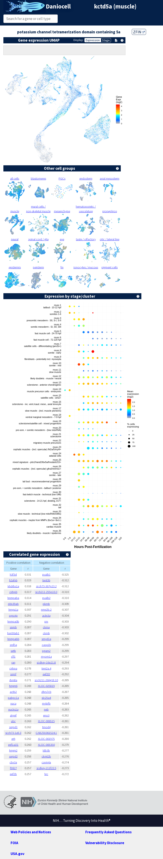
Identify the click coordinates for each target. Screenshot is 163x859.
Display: (78, 40)
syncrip (13, 615)
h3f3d (13, 574)
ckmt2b (46, 756)
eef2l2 (46, 674)
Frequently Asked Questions (108, 832)
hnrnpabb (13, 639)
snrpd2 (13, 756)
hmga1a (13, 609)
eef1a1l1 (13, 745)
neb (46, 709)
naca (13, 703)
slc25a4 (46, 698)
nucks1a (13, 709)
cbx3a (13, 762)
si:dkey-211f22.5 (46, 768)
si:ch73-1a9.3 (13, 733)
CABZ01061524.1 (46, 733)
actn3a (46, 615)
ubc (13, 721)
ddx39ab (13, 604)
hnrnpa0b (13, 621)
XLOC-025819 (46, 686)
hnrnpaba (13, 598)
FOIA (14, 843)
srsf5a (13, 645)
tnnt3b (46, 580)
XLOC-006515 (46, 721)
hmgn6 (13, 686)
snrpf (13, 674)
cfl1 (13, 656)
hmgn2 (13, 750)
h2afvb (13, 580)
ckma (46, 627)
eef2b (13, 774)
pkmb (46, 604)
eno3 (46, 715)
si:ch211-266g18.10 (46, 680)
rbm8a (13, 680)
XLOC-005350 (46, 745)
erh (13, 739)
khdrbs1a (13, 586)
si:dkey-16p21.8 (46, 662)
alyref (13, 715)
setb (13, 651)
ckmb (46, 633)
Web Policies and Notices (31, 832)
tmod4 (46, 727)
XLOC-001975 (46, 739)
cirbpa (13, 668)
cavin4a (46, 762)
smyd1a (46, 639)
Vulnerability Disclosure (104, 843)
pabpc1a (13, 698)
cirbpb (13, 592)
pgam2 (46, 651)
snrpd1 (13, 727)
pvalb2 (46, 598)
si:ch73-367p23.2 (46, 586)
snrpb (13, 627)
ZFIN (139, 31)
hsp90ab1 (13, 633)
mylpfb (46, 703)
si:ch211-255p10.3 (46, 592)
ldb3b (46, 750)
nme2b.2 (46, 609)
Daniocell (58, 6)
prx (46, 621)
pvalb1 (46, 574)
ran (13, 662)
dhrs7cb (46, 692)
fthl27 (13, 768)
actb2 (13, 692)
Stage (106, 40)
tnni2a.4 (46, 668)
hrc (46, 774)
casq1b (46, 645)
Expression (93, 40)
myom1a (46, 656)
